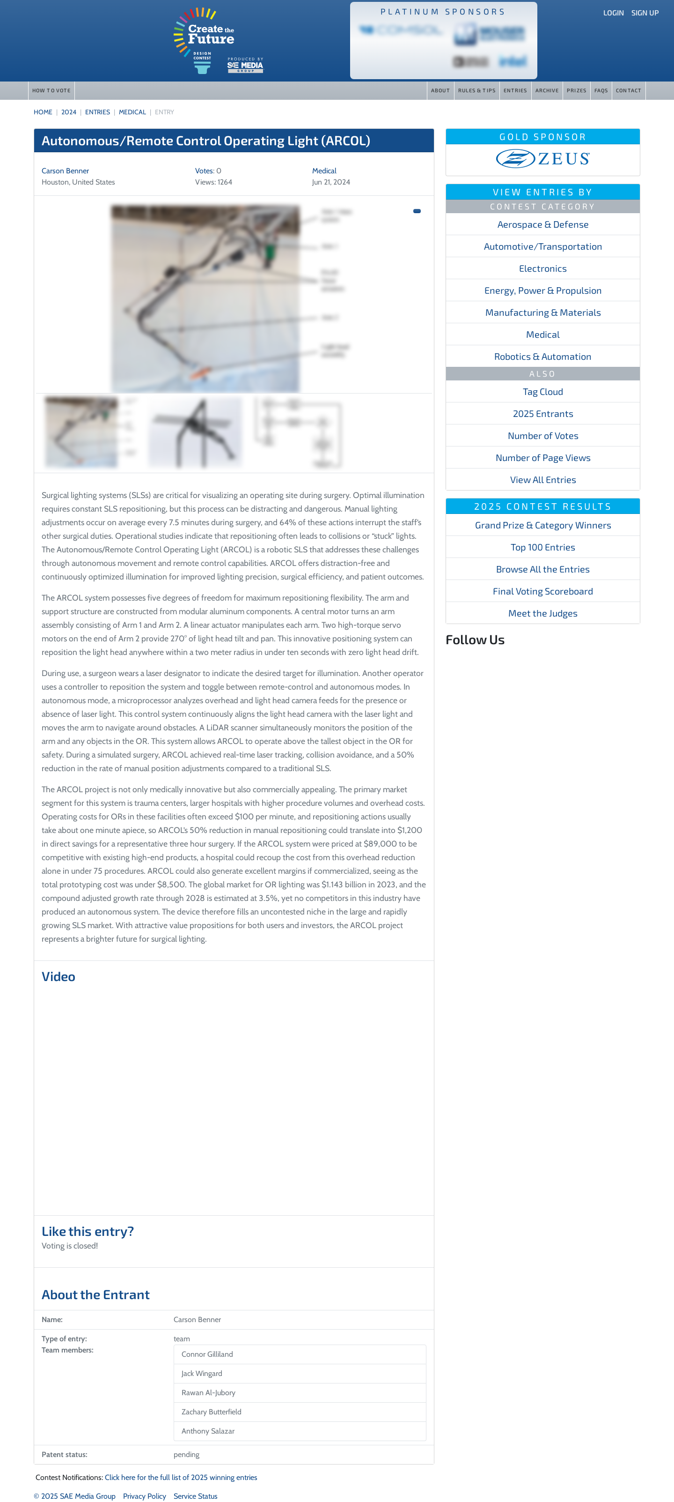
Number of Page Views (543, 457)
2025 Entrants (543, 413)
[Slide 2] (195, 432)
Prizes (576, 90)
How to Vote (51, 90)
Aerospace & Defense (543, 224)
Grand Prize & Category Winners (543, 524)
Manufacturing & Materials (543, 312)
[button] (417, 211)
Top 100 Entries (543, 546)
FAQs (601, 90)
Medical (543, 334)
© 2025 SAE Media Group (75, 1496)
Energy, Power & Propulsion (543, 290)
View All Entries (543, 479)
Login (613, 12)
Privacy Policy (144, 1496)
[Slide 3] (298, 432)
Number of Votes (543, 435)
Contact (629, 90)
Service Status (196, 1496)
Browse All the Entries (543, 568)
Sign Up (645, 12)
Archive (547, 90)
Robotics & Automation (543, 356)
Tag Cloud (543, 391)
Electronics (543, 268)
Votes (204, 170)
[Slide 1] (92, 432)
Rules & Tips (477, 90)
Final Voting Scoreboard (543, 590)
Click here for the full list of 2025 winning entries (181, 1477)
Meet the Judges (543, 612)
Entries (515, 90)
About (440, 90)
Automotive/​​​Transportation (543, 246)
